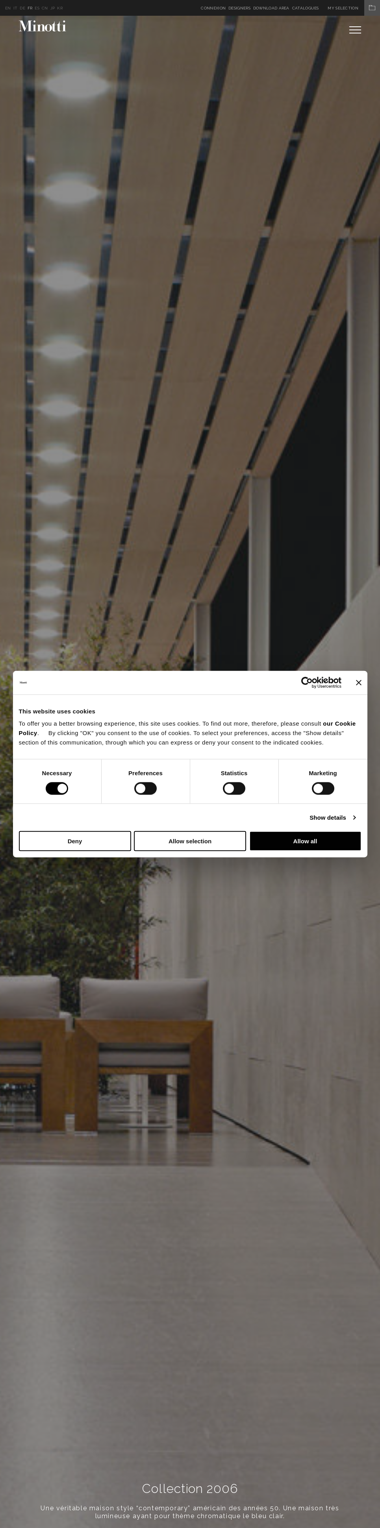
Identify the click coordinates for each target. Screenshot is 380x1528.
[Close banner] (358, 682)
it (15, 8)
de (22, 8)
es (37, 8)
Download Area (271, 8)
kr (60, 8)
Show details (328, 817)
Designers (239, 8)
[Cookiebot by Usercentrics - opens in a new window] (306, 682)
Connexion (213, 8)
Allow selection (190, 841)
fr (30, 8)
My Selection (354, 8)
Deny (75, 841)
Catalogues (305, 8)
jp (52, 8)
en (8, 8)
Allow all (305, 841)
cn (45, 8)
